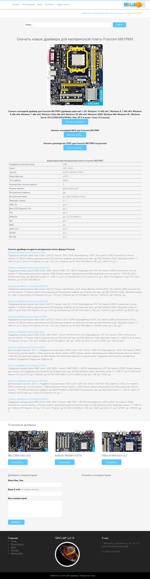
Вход (39, 4)
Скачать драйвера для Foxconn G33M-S (27, 316)
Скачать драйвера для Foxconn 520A (26, 331)
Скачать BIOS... (75, 134)
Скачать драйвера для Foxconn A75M (26, 347)
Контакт (15, 550)
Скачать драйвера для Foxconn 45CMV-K (28, 285)
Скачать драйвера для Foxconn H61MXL (28, 380)
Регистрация (28, 4)
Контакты (50, 4)
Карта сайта (63, 4)
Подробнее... (17, 462)
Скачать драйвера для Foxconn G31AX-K (28, 301)
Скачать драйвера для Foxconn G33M (26, 252)
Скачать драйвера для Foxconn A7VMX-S (28, 398)
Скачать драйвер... (75, 121)
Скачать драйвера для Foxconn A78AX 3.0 (29, 267)
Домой (15, 4)
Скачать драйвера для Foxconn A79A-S (27, 365)
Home (14, 541)
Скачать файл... (75, 147)
